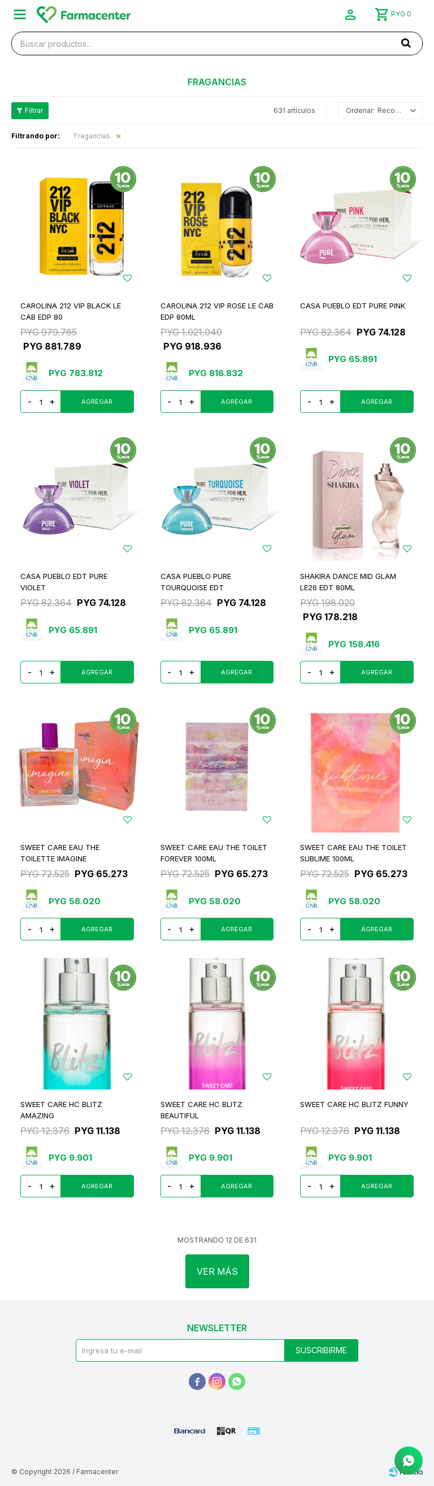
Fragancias (92, 136)
